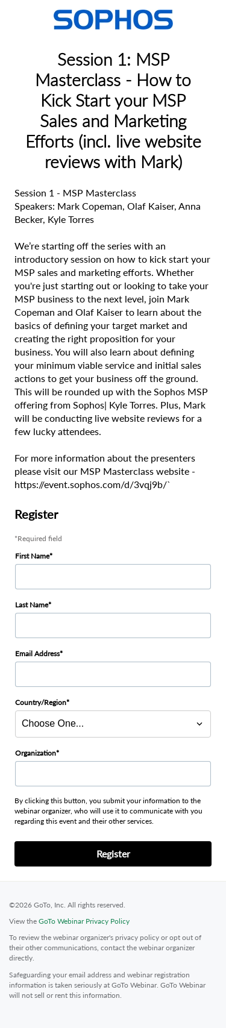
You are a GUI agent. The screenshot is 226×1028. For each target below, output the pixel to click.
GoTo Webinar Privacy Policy (84, 921)
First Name (32, 555)
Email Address (37, 653)
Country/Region (40, 702)
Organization (35, 752)
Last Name (31, 604)
